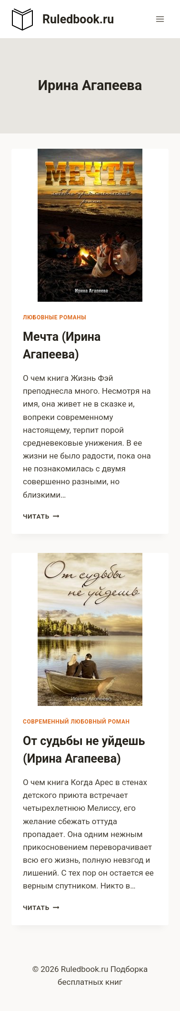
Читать (41, 516)
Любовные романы (54, 317)
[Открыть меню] (160, 18)
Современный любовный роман (76, 721)
